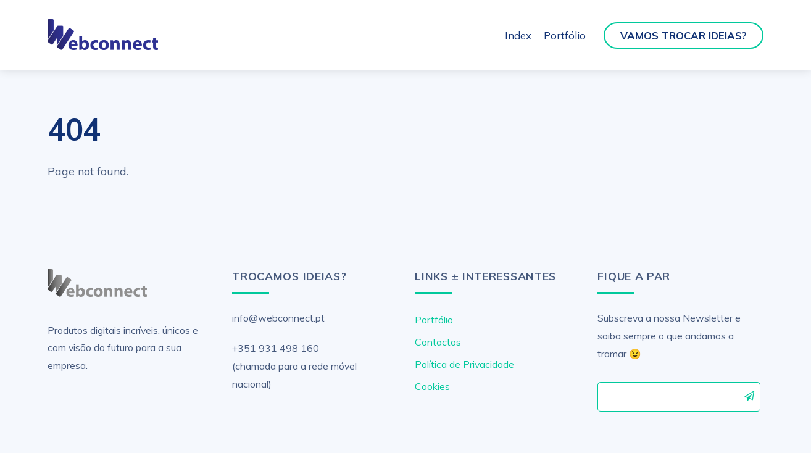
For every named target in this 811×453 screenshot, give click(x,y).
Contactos (438, 342)
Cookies (432, 386)
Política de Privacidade (464, 364)
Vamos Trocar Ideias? (683, 35)
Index (518, 35)
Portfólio (565, 35)
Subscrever (749, 396)
